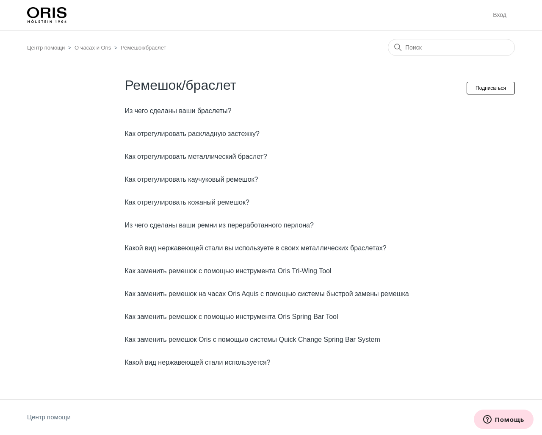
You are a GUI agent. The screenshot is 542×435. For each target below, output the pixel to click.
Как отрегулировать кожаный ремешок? (186, 202)
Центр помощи (46, 47)
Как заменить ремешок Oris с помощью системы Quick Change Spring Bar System (252, 339)
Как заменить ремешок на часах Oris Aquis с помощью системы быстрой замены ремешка (266, 293)
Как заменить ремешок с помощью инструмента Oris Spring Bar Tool (231, 316)
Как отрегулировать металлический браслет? (195, 156)
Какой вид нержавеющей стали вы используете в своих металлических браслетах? (255, 248)
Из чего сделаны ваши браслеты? (177, 110)
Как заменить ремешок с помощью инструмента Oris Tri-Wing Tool (227, 270)
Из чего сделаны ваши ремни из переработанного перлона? (219, 225)
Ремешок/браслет (143, 47)
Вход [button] (499, 14)
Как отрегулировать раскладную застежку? (192, 133)
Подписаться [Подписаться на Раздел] (491, 88)
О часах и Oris (93, 47)
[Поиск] (451, 47)
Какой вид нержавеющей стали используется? (197, 362)
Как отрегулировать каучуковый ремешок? (191, 179)
